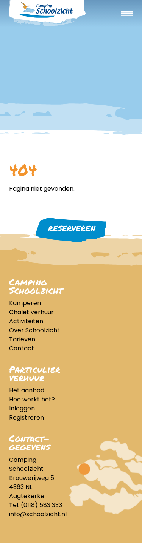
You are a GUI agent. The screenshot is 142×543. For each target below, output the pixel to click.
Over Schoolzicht (34, 330)
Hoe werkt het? (32, 399)
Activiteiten (26, 321)
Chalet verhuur (31, 312)
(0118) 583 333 (41, 505)
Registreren (26, 417)
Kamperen (25, 303)
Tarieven (22, 339)
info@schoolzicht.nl (38, 514)
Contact (21, 348)
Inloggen (22, 408)
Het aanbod (26, 390)
